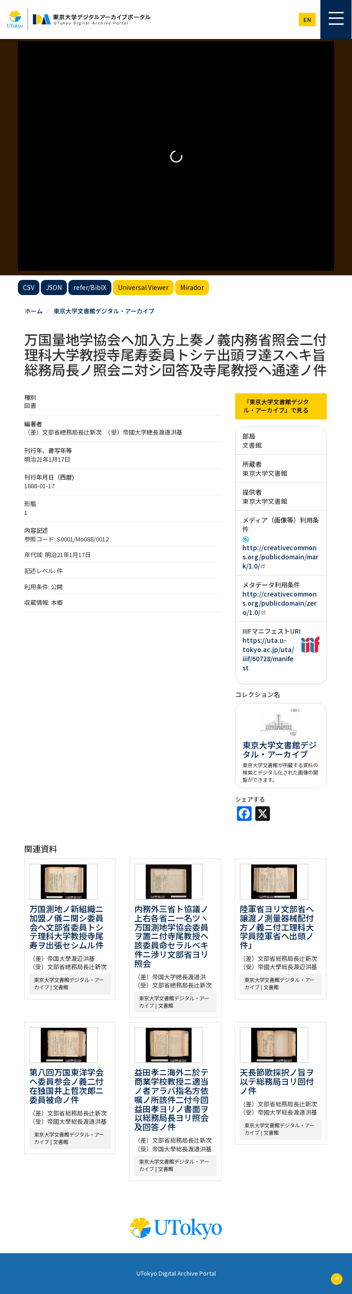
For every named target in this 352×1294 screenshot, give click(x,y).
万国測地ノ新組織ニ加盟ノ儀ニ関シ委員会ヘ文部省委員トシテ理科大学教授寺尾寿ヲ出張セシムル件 (66, 927)
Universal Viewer (143, 287)
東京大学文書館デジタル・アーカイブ (104, 311)
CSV (28, 287)
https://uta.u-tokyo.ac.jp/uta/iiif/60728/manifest (268, 654)
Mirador (192, 287)
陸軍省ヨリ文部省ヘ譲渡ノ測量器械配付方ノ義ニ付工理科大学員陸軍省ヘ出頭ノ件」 (277, 927)
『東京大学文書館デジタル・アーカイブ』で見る (276, 406)
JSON (54, 287)
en (307, 19)
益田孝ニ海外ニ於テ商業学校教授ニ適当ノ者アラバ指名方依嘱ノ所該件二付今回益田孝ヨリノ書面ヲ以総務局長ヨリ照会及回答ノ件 (171, 1099)
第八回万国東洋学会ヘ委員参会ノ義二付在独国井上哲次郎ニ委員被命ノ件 (66, 1085)
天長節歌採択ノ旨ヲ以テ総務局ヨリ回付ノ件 (277, 1081)
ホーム (34, 311)
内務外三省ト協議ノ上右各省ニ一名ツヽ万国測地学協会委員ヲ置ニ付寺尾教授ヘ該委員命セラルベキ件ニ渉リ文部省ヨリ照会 (171, 936)
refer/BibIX (89, 287)
